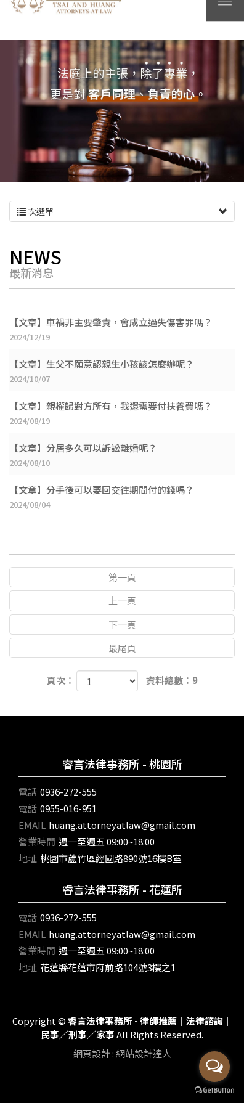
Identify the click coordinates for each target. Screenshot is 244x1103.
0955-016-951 (68, 808)
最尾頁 (122, 647)
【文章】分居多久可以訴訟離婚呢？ (122, 455)
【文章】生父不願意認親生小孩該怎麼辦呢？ (122, 371)
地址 (27, 858)
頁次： (61, 680)
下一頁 (122, 624)
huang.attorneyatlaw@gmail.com (122, 824)
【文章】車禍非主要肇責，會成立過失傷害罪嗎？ (122, 329)
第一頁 (122, 577)
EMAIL (32, 824)
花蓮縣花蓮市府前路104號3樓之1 (108, 967)
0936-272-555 (68, 791)
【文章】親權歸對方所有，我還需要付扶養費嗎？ (122, 413)
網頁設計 (91, 1053)
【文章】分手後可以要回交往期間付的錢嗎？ (122, 497)
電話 (27, 791)
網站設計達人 (143, 1053)
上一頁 (122, 600)
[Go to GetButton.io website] (214, 1090)
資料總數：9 (172, 680)
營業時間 (36, 841)
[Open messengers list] (214, 1066)
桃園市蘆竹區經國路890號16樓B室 (111, 858)
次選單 (122, 211)
